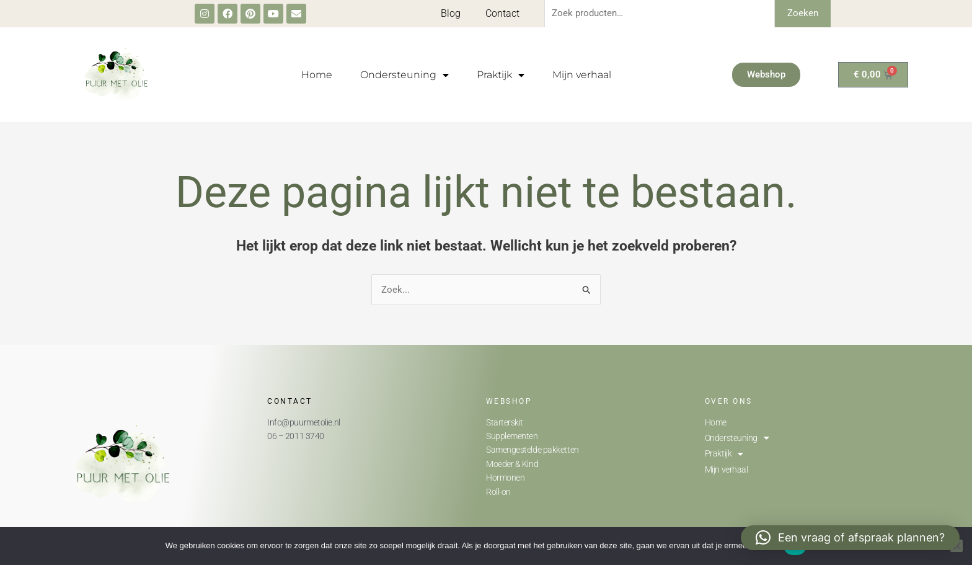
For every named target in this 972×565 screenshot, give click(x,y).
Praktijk (500, 75)
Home (316, 75)
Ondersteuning (404, 75)
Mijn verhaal (581, 75)
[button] (850, 537)
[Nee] (956, 546)
